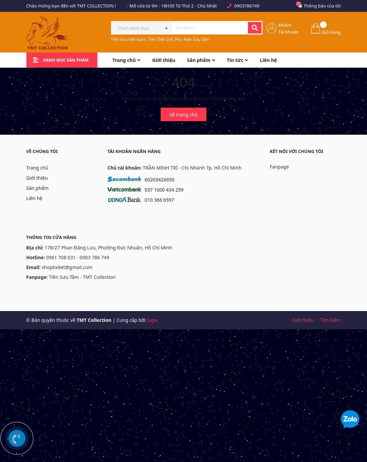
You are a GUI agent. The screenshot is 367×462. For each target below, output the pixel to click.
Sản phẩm (37, 188)
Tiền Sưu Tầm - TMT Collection (82, 277)
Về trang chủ (183, 114)
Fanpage (279, 166)
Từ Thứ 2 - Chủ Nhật (196, 6)
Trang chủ (37, 167)
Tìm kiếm (330, 320)
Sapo (152, 320)
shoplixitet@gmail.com (67, 267)
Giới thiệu (37, 178)
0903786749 (246, 6)
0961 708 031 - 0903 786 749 (77, 257)
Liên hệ (34, 198)
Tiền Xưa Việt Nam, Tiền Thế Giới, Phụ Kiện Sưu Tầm (160, 39)
